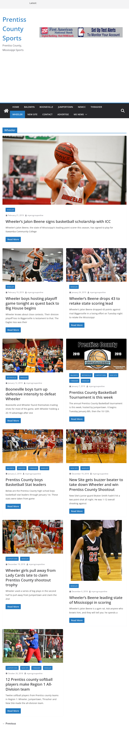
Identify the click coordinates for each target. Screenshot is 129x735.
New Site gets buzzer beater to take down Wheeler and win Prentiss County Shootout (96, 484)
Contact (47, 114)
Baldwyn (29, 106)
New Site (32, 114)
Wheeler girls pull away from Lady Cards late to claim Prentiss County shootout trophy (31, 577)
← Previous (9, 723)
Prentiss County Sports (14, 28)
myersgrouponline (35, 215)
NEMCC (82, 106)
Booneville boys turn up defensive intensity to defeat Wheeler (31, 394)
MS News (79, 114)
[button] (85, 114)
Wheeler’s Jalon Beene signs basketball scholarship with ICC (58, 221)
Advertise (63, 114)
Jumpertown (65, 106)
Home (15, 106)
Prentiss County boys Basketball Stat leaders (26, 482)
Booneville (46, 106)
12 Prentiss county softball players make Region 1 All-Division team (29, 684)
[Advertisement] (64, 79)
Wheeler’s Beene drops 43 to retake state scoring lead (94, 301)
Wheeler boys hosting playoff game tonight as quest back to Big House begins (32, 303)
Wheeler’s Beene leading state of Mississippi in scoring (95, 600)
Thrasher (96, 106)
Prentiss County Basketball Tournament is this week (93, 395)
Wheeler (17, 114)
